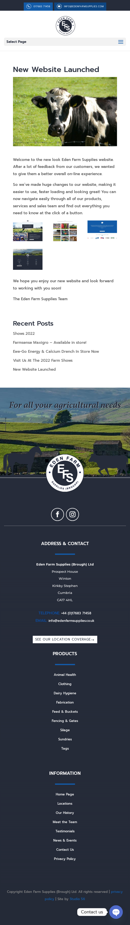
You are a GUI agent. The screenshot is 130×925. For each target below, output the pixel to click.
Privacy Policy (65, 858)
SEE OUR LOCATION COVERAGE (63, 639)
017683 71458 (42, 6)
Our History (65, 812)
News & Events (64, 840)
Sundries (65, 739)
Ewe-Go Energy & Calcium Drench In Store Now (56, 351)
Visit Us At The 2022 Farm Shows (42, 360)
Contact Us (65, 849)
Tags (65, 748)
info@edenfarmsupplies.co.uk (71, 620)
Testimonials (65, 831)
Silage (65, 730)
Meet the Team (65, 822)
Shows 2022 (24, 333)
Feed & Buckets (65, 711)
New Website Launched (34, 369)
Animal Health (65, 674)
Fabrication (65, 702)
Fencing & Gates (65, 720)
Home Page (65, 794)
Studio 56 (77, 899)
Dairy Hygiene (65, 693)
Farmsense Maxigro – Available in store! (49, 342)
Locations (65, 803)
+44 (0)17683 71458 (76, 613)
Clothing (65, 684)
